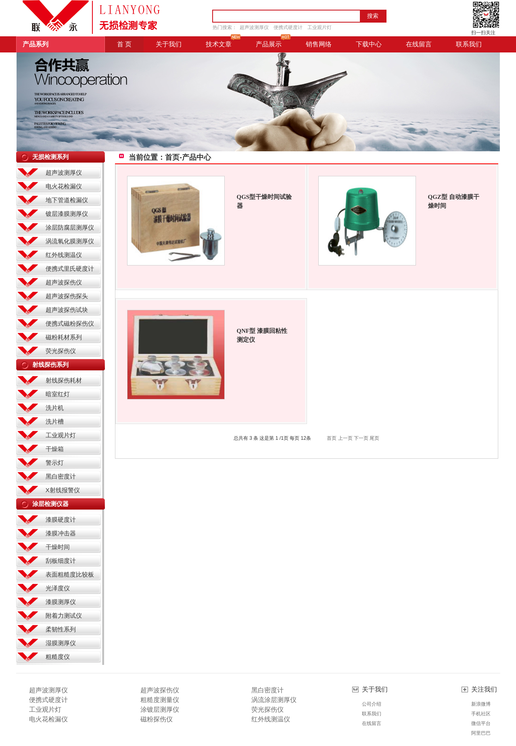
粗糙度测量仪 (159, 699)
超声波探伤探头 (67, 296)
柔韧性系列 (61, 629)
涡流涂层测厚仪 (274, 699)
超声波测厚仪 (254, 27)
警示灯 (55, 462)
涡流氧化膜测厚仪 (70, 241)
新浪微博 (481, 704)
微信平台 (481, 723)
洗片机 (55, 407)
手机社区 (481, 714)
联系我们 (371, 714)
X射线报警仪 (63, 490)
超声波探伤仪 (64, 282)
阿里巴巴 (481, 733)
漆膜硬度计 (61, 519)
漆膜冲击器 (61, 533)
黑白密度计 (61, 476)
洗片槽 (55, 421)
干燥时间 (58, 546)
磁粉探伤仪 (156, 719)
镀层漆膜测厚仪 (67, 213)
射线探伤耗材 (64, 380)
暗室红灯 (58, 394)
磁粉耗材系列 (64, 337)
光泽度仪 (58, 588)
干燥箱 (55, 448)
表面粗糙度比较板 (70, 574)
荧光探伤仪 (61, 350)
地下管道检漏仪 (67, 199)
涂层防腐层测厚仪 (70, 227)
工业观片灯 (319, 27)
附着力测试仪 (64, 615)
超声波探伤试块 (67, 309)
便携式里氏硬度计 (70, 268)
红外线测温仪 (64, 254)
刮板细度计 (61, 560)
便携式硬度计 (288, 27)
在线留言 (371, 723)
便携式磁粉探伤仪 (70, 323)
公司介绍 (371, 704)
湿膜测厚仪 (61, 642)
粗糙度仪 (58, 656)
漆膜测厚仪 (61, 601)
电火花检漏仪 (64, 186)
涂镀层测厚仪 (159, 709)
